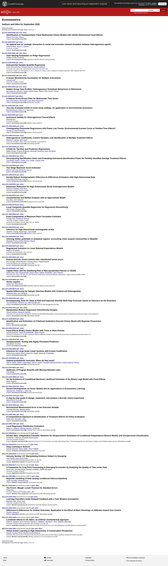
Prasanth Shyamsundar (30, 438)
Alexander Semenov (37, 151)
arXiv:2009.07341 (10, 298)
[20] (3, 227)
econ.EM (16, 12)
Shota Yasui (21, 501)
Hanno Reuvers (19, 130)
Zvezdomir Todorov (22, 218)
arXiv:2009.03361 (10, 184)
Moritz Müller (23, 449)
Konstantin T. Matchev (13, 438)
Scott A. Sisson (53, 91)
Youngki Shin (10, 218)
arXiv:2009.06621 (10, 485)
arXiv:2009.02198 (10, 454)
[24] (3, 268)
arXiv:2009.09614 (10, 367)
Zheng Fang (10, 353)
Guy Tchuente (22, 293)
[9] (3, 115)
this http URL (44, 523)
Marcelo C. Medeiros (37, 522)
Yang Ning (9, 179)
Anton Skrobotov (50, 151)
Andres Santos (20, 353)
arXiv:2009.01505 (10, 87)
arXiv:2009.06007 (10, 476)
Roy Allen (9, 200)
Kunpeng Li (20, 391)
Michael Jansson (26, 428)
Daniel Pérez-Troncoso (14, 400)
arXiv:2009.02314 (10, 135)
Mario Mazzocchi (37, 100)
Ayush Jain (10, 469)
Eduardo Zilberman (64, 522)
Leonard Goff (10, 80)
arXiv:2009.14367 (10, 424)
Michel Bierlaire (21, 261)
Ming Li (21, 37)
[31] (3, 339)
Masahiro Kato (11, 501)
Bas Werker (10, 344)
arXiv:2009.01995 (10, 115)
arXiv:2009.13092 (10, 497)
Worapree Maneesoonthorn (52, 362)
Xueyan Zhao (39, 160)
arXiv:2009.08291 (10, 339)
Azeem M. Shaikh (32, 353)
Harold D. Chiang (12, 232)
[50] (3, 528)
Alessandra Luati (25, 100)
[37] (3, 395)
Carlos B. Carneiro (12, 522)
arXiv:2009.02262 (10, 126)
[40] (3, 424)
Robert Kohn (43, 91)
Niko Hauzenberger (22, 273)
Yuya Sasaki (32, 232)
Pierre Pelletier (34, 449)
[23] (3, 257)
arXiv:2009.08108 (10, 328)
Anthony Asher (33, 91)
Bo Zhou (18, 344)
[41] (3, 433)
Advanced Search (143, 13)
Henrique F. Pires (51, 522)
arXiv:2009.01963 (10, 105)
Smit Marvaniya (20, 469)
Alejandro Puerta (12, 241)
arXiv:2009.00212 (10, 42)
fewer (25, 29)
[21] (3, 236)
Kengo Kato (23, 232)
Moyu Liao (9, 323)
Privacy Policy (89, 560)
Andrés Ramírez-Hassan (26, 241)
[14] (3, 165)
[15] (3, 175)
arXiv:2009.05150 (10, 227)
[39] (3, 414)
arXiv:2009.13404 (10, 508)
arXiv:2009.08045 (10, 319)
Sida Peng (17, 179)
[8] (3, 105)
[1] (3, 32)
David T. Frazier (20, 160)
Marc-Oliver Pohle (22, 458)
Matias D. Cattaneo (12, 428)
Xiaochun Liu (22, 303)
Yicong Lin (9, 130)
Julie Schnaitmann (34, 303)
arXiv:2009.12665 (10, 405)
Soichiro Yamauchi (12, 512)
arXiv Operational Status (135, 561)
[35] (3, 377)
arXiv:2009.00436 (10, 62)
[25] (3, 279)
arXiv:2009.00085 (10, 32)
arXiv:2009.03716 (10, 205)
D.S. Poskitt (30, 160)
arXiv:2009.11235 (10, 395)
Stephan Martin (24, 409)
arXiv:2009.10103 (10, 386)
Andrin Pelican (11, 46)
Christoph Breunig (12, 409)
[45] (3, 476)
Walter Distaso (11, 151)
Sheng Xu (22, 170)
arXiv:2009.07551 (10, 307)
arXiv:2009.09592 (10, 358)
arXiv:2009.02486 (10, 146)
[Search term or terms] (139, 10)
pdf (17, 32)
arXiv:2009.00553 (10, 75)
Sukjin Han (10, 419)
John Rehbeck (18, 200)
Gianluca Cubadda (12, 189)
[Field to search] (154, 10)
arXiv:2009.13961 (10, 528)
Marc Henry (19, 284)
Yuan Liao (27, 391)
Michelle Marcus (11, 110)
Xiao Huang (10, 209)
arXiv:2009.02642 (10, 156)
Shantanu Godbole (32, 469)
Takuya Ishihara (11, 312)
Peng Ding (10, 490)
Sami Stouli (23, 140)
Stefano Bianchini (12, 449)
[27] (3, 298)
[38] (3, 405)
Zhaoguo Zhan (20, 209)
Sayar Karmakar (11, 481)
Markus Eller (10, 273)
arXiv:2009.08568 (10, 349)
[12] (3, 146)
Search (163, 10)
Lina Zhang (10, 160)
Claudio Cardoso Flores (14, 533)
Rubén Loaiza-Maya (24, 362)
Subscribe (49, 560)
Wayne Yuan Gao (12, 37)
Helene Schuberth (46, 273)
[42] (3, 444)
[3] (3, 53)
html (20, 32)
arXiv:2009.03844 (10, 214)
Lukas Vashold (57, 273)
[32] (3, 349)
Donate (162, 4)
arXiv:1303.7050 (43, 69)
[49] (3, 517)
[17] (3, 195)
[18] (3, 205)
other (24, 32)
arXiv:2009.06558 (10, 279)
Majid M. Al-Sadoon (13, 250)
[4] (3, 62)
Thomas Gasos (32, 261)
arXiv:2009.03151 (10, 175)
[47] (3, 497)
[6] (3, 87)
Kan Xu (29, 170)
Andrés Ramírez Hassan (70, 362)
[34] (3, 367)
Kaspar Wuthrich (39, 67)
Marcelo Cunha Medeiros (31, 533)
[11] (3, 135)
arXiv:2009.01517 (10, 96)
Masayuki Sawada (24, 312)
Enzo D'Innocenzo (12, 100)
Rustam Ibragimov (23, 151)
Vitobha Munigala (45, 469)
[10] (3, 126)
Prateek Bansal (43, 261)
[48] (3, 508)
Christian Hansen (27, 67)
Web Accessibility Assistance (135, 558)
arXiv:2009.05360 (10, 236)
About (5, 558)
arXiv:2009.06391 (10, 268)
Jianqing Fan (10, 391)
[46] (3, 485)
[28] (3, 307)
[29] (3, 319)
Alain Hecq (23, 189)
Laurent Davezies (12, 332)
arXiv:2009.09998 (10, 377)
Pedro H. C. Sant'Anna (26, 110)
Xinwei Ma (36, 428)
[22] (3, 246)
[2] (3, 42)
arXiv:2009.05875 (10, 246)
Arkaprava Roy (23, 481)
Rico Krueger (10, 261)
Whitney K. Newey (12, 140)
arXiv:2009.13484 (10, 517)
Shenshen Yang (20, 419)
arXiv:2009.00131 (10, 433)
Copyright (88, 558)
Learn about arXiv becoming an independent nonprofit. (84, 4)
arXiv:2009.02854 (10, 165)
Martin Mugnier (39, 332)
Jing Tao (25, 179)
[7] (3, 96)
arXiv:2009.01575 (10, 444)
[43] (3, 454)
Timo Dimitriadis (11, 303)
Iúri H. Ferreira (25, 522)
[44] (3, 465)
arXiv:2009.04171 (10, 465)
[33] (3, 358)
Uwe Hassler (10, 458)
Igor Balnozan (11, 91)
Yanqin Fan (10, 284)
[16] (3, 184)
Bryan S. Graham (23, 46)
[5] (3, 75)
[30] (3, 328)
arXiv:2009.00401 (10, 53)
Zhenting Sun (10, 119)
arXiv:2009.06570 (10, 289)
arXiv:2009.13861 (10, 414)
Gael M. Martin (11, 362)
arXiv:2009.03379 (10, 195)
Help (135, 13)
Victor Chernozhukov (13, 67)
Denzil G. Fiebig (22, 91)
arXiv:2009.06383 (10, 257)
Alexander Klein (11, 293)
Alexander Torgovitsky (46, 353)
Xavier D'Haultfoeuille (26, 332)
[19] (3, 214)
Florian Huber (34, 273)
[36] (3, 386)
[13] (3, 156)
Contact (49, 558)
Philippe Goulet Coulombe (15, 58)
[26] (3, 289)
